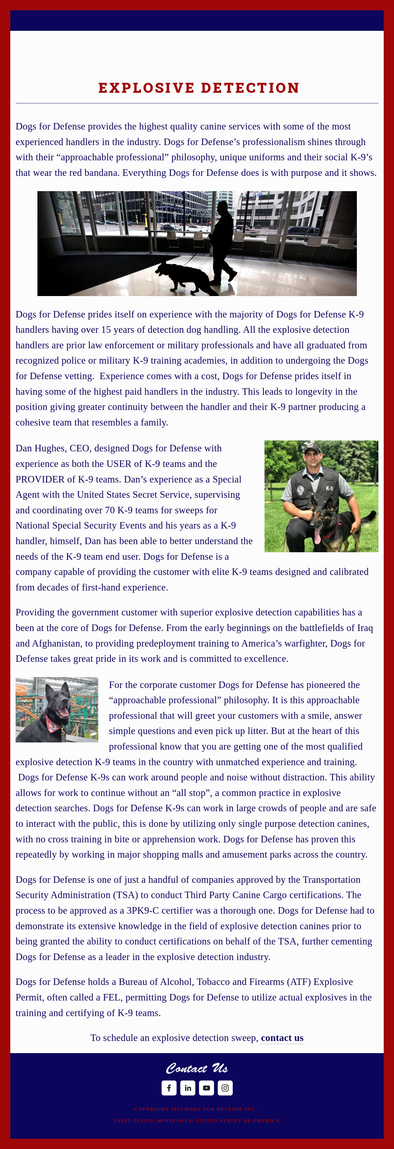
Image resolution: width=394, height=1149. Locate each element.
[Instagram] (225, 1088)
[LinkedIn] (187, 1088)
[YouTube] (206, 1088)
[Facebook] (169, 1088)
